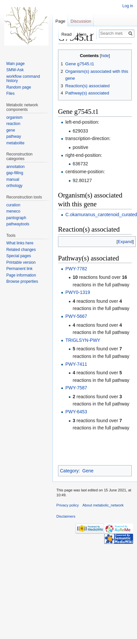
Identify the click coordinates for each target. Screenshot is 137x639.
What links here (19, 243)
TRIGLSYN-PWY (82, 340)
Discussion (80, 21)
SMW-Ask (15, 70)
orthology (14, 185)
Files (10, 93)
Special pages (18, 256)
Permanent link (19, 268)
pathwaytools (17, 224)
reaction (13, 123)
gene (10, 130)
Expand (125, 241)
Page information (21, 275)
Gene (87, 470)
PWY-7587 (76, 387)
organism (14, 117)
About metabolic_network (103, 505)
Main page (15, 63)
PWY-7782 (76, 268)
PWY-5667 (76, 316)
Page (60, 21)
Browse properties (22, 281)
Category (69, 470)
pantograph (16, 218)
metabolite (15, 143)
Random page (18, 87)
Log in (127, 6)
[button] (125, 241)
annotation (15, 166)
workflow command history (23, 78)
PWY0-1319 (77, 292)
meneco (13, 211)
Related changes (21, 249)
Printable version (20, 262)
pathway (13, 136)
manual (12, 179)
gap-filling (14, 173)
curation (13, 205)
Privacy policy (67, 505)
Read (59, 34)
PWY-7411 (76, 364)
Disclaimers (65, 516)
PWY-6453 (76, 411)
